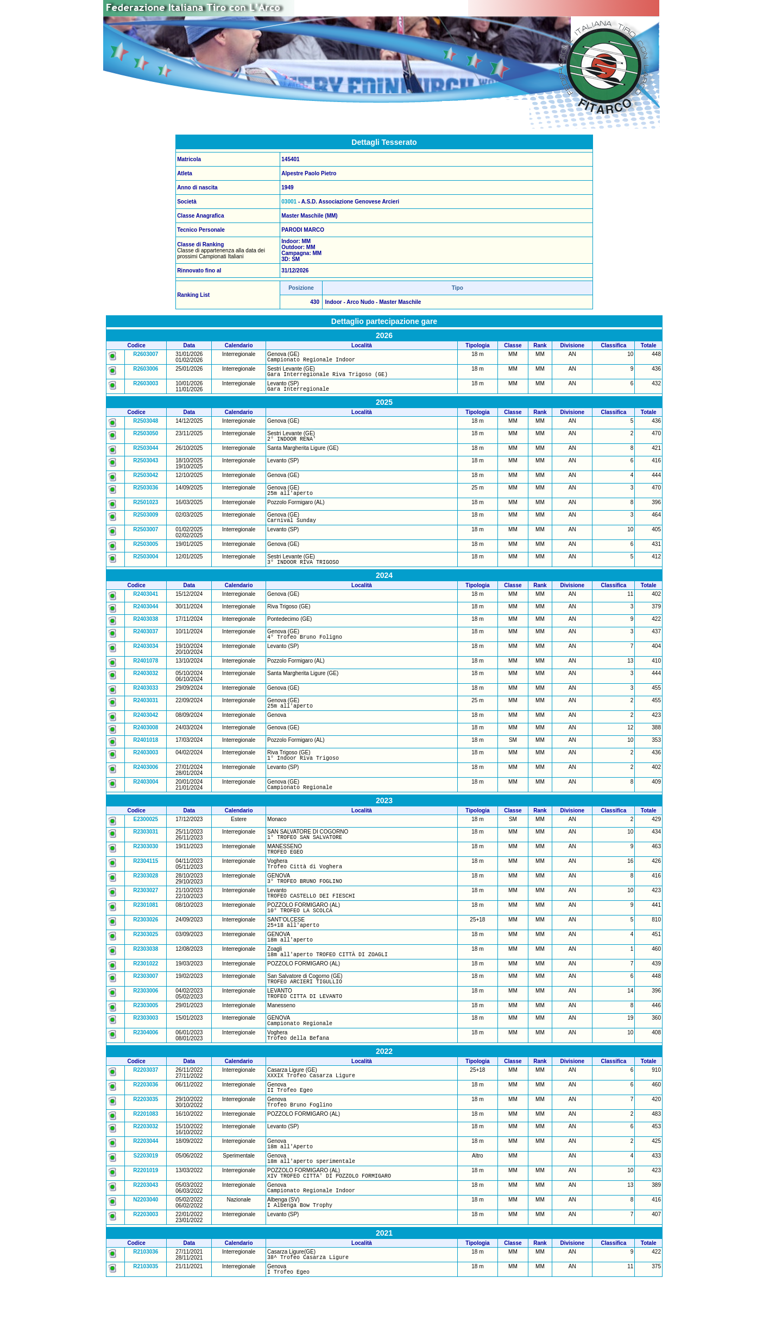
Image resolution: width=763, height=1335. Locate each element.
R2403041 (145, 605)
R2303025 (145, 964)
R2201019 (145, 1217)
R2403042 (145, 730)
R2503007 (145, 539)
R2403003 (145, 767)
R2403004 (145, 798)
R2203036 (145, 1125)
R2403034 (145, 659)
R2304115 (145, 882)
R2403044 (145, 618)
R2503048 (145, 426)
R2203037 (145, 1109)
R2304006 (145, 1070)
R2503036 (145, 494)
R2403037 (145, 643)
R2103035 (145, 1320)
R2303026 (145, 947)
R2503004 (145, 566)
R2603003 (145, 387)
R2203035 (145, 1142)
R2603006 (145, 370)
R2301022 (145, 996)
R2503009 (145, 523)
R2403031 (145, 713)
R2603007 (145, 354)
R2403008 (145, 742)
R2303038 (145, 980)
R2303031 (145, 850)
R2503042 (145, 482)
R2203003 (145, 1266)
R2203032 (145, 1170)
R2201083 (145, 1158)
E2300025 (146, 837)
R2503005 (145, 554)
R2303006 (145, 1025)
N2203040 (145, 1250)
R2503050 (145, 438)
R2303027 (145, 915)
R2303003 (145, 1054)
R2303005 (145, 1041)
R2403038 (145, 630)
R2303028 (145, 898)
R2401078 (145, 674)
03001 (289, 202)
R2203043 (145, 1234)
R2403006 (145, 783)
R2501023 (145, 510)
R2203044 (145, 1185)
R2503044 (145, 454)
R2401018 (145, 755)
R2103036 (145, 1304)
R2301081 (145, 931)
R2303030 (145, 866)
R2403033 (145, 701)
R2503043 (145, 467)
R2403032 (145, 686)
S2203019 (146, 1201)
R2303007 (145, 1009)
